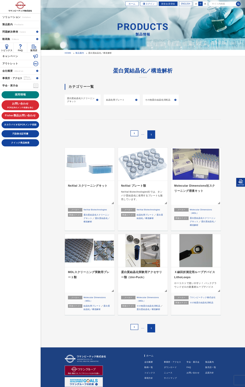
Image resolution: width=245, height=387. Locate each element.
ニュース (168, 373)
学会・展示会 (10, 85)
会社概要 (12, 71)
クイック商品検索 (20, 142)
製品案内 (209, 362)
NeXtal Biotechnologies (95, 209)
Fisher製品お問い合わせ (20, 115)
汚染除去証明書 (20, 133)
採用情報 (20, 94)
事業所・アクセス (172, 362)
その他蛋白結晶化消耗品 (157, 100)
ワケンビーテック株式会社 (202, 297)
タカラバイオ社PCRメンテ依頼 (20, 124)
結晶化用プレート (115, 100)
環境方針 (148, 378)
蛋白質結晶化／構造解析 (148, 309)
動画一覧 (148, 367)
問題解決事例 (14, 31)
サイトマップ (170, 378)
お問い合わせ (20, 105)
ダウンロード (170, 367)
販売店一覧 (210, 367)
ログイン (150, 3)
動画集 (10, 39)
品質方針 (209, 373)
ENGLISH (185, 3)
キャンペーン (10, 56)
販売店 (33, 50)
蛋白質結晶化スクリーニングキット (81, 100)
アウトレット (10, 63)
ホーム (132, 3)
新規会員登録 (168, 3)
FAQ (20, 50)
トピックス (6, 50)
